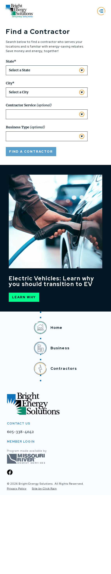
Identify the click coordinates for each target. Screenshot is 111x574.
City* (10, 163)
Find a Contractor (31, 231)
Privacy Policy (17, 568)
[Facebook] (10, 551)
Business (52, 427)
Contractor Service (29, 185)
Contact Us (19, 503)
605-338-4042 (20, 511)
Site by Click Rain (44, 568)
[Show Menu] (101, 11)
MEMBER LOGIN (21, 521)
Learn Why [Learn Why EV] (24, 376)
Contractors (55, 448)
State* (11, 141)
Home (48, 407)
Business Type (25, 207)
